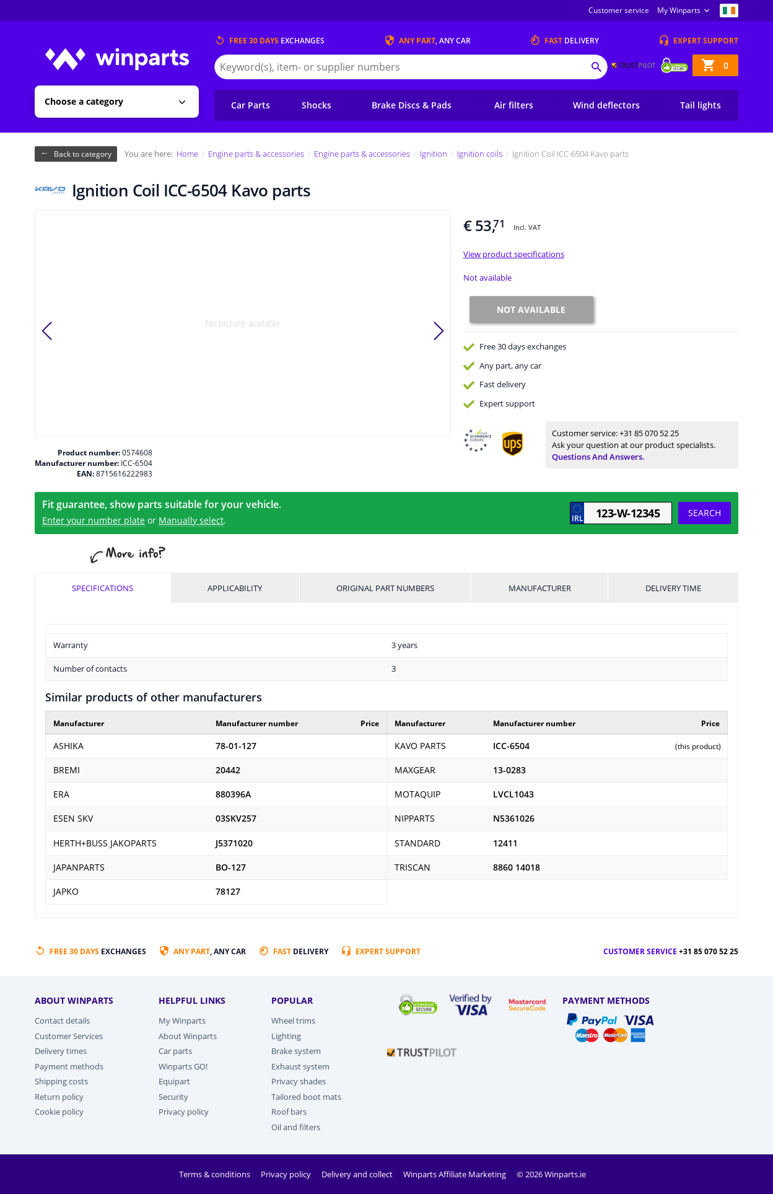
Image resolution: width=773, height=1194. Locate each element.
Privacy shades (298, 1081)
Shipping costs (61, 1081)
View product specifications (513, 254)
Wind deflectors (606, 105)
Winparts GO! (183, 1066)
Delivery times (61, 1050)
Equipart (174, 1081)
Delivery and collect (358, 1174)
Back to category (82, 154)
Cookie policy (59, 1111)
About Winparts (188, 1036)
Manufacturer (540, 588)
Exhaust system (300, 1066)
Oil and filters (295, 1127)
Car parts (175, 1050)
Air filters (513, 105)
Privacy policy (184, 1111)
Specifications (102, 588)
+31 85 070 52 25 (649, 433)
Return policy (59, 1096)
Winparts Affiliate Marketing (455, 1174)
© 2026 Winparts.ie (551, 1174)
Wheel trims (293, 1020)
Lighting (286, 1036)
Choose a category (84, 101)
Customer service (618, 10)
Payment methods (69, 1066)
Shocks (316, 105)
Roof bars (289, 1111)
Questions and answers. (598, 456)
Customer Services (69, 1036)
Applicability (234, 588)
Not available (487, 277)
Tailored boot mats (306, 1096)
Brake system (296, 1050)
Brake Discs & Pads (412, 105)
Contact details (62, 1020)
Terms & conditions (215, 1174)
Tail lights (700, 105)
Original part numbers (385, 588)
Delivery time (673, 588)
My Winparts (679, 10)
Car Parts (250, 105)
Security (173, 1096)
